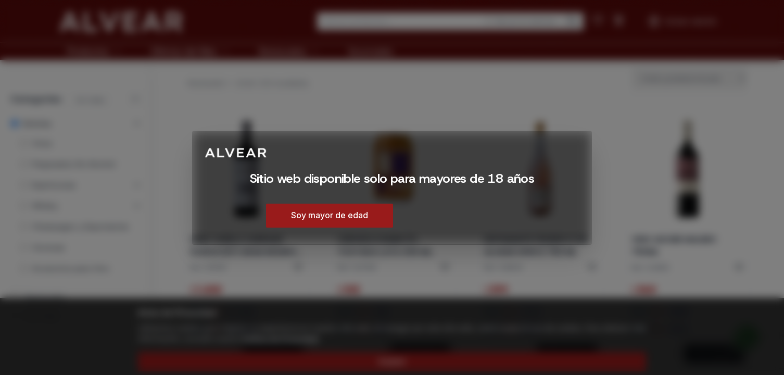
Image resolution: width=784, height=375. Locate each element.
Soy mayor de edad (329, 215)
